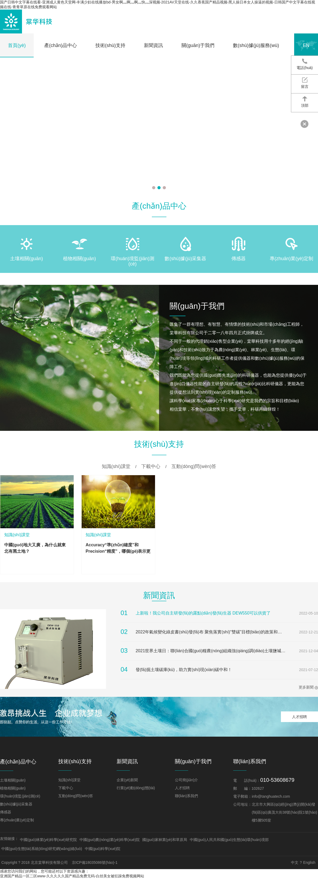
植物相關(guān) (12, 788)
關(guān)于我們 (198, 45)
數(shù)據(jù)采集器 (16, 804)
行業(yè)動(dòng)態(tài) (136, 788)
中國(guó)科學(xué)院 (103, 849)
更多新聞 (308, 687)
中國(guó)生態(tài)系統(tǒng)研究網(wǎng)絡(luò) (41, 849)
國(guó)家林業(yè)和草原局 (164, 840)
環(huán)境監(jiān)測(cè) (20, 796)
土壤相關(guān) (12, 780)
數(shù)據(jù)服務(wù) (256, 45)
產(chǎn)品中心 (60, 45)
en (306, 45)
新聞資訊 (153, 45)
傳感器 (5, 812)
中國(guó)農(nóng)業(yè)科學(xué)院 (110, 840)
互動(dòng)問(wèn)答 (193, 466)
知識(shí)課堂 (116, 466)
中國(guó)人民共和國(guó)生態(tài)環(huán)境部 (229, 840)
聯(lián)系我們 (186, 796)
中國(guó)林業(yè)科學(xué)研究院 (48, 840)
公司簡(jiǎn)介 (186, 780)
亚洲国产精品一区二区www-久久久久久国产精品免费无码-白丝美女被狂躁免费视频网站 (72, 876)
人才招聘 (299, 717)
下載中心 (150, 466)
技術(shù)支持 (110, 45)
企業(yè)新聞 (127, 780)
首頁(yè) (17, 45)
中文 (294, 862)
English (309, 862)
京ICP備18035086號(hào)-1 (95, 862)
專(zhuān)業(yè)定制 (17, 820)
